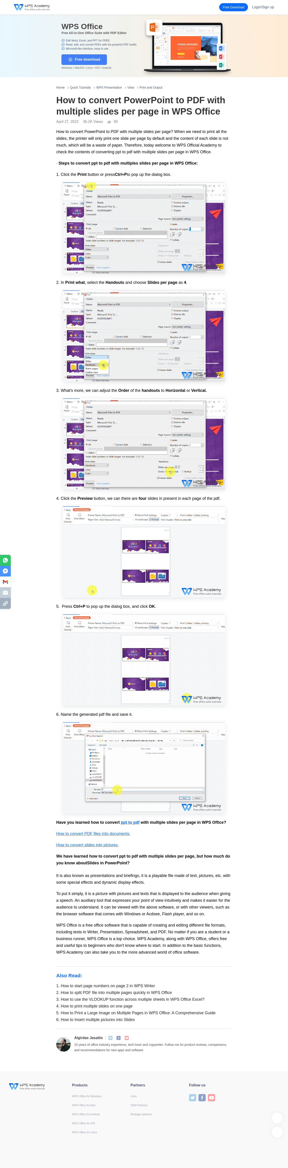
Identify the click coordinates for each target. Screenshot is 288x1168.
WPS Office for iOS (83, 1123)
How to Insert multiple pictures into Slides (95, 1019)
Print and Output (151, 87)
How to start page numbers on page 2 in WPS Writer (105, 986)
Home (60, 87)
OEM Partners (139, 1105)
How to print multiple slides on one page (94, 1006)
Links (133, 1096)
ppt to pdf (130, 822)
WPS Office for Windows (86, 1096)
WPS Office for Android (86, 1114)
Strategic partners (141, 1114)
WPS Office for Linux (84, 1132)
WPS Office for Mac (84, 1105)
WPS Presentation (109, 87)
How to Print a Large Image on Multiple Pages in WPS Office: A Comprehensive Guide (136, 1013)
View (130, 87)
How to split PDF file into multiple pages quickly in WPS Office (114, 992)
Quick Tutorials (80, 87)
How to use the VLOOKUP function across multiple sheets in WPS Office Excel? (130, 999)
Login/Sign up (263, 7)
